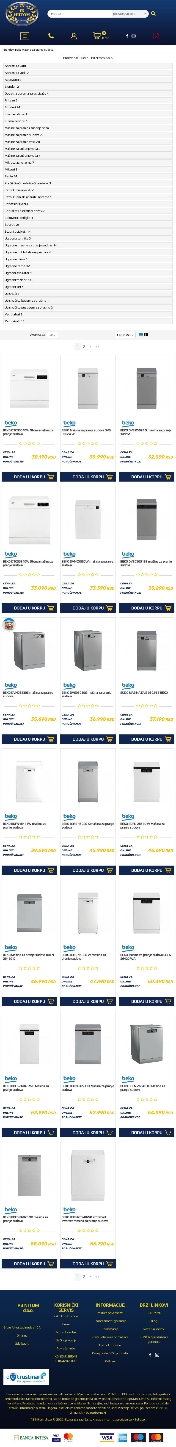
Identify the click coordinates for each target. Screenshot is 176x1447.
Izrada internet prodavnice (113, 1419)
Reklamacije (110, 1329)
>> (97, 346)
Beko (18, 49)
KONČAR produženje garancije (154, 1339)
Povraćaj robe (66, 1348)
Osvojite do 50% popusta (110, 1353)
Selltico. (140, 1419)
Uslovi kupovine (110, 1345)
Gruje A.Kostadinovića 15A (22, 1327)
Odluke (110, 1361)
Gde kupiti (22, 1343)
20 (53, 335)
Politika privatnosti (110, 1313)
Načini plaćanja (66, 1340)
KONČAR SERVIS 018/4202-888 (66, 1359)
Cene (66, 1324)
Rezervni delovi (154, 1329)
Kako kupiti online (66, 1316)
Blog (154, 1321)
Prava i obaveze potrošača (110, 1337)
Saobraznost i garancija (110, 1321)
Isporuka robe (66, 1332)
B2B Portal (154, 1313)
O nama (22, 1335)
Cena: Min (125, 335)
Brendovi (8, 49)
